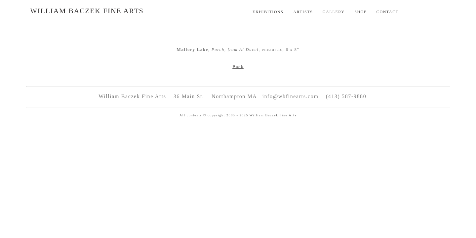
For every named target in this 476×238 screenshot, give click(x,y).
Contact (388, 12)
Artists (303, 12)
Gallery (334, 12)
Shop (360, 12)
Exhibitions (268, 12)
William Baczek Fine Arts (86, 11)
